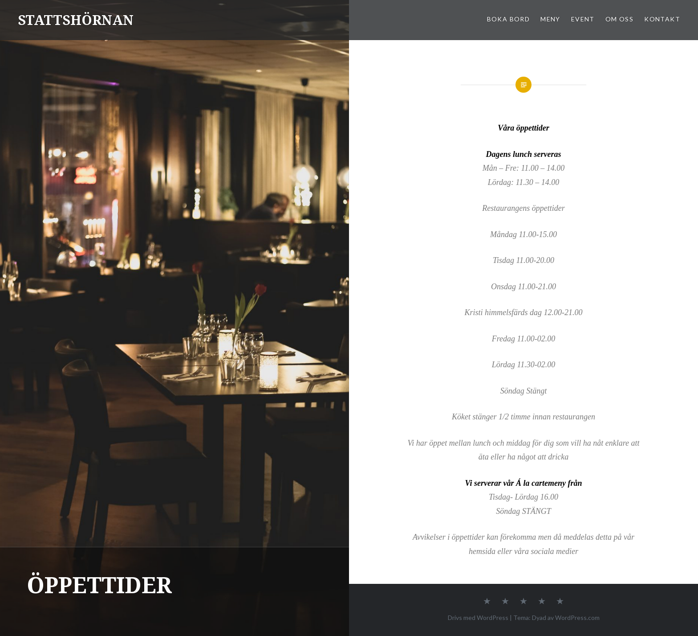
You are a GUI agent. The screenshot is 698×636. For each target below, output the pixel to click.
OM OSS (619, 19)
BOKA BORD (508, 19)
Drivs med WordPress (478, 617)
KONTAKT (662, 19)
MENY (550, 19)
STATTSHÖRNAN (76, 20)
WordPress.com (577, 617)
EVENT (583, 19)
